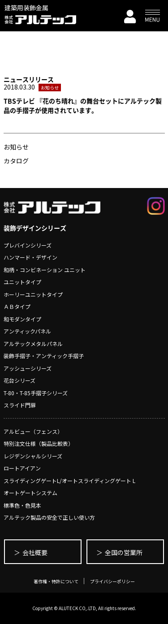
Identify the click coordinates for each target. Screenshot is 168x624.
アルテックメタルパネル (33, 343)
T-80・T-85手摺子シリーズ (36, 393)
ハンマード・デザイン (30, 257)
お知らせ (16, 146)
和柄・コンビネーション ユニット (45, 270)
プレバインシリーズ (28, 245)
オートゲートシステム (30, 492)
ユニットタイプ (22, 282)
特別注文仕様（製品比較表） (38, 443)
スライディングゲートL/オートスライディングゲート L (69, 480)
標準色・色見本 (22, 505)
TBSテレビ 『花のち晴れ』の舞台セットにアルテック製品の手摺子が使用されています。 (83, 105)
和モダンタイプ (22, 319)
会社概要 (34, 552)
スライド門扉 (20, 405)
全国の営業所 (123, 552)
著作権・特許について (56, 581)
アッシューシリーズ (28, 368)
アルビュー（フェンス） (33, 431)
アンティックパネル (27, 331)
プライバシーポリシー (112, 581)
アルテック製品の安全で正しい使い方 (49, 517)
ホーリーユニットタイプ (33, 294)
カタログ (16, 160)
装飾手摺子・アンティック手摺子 (44, 355)
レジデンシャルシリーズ (33, 456)
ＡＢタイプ (17, 306)
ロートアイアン (22, 468)
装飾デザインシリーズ (35, 227)
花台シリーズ (19, 380)
